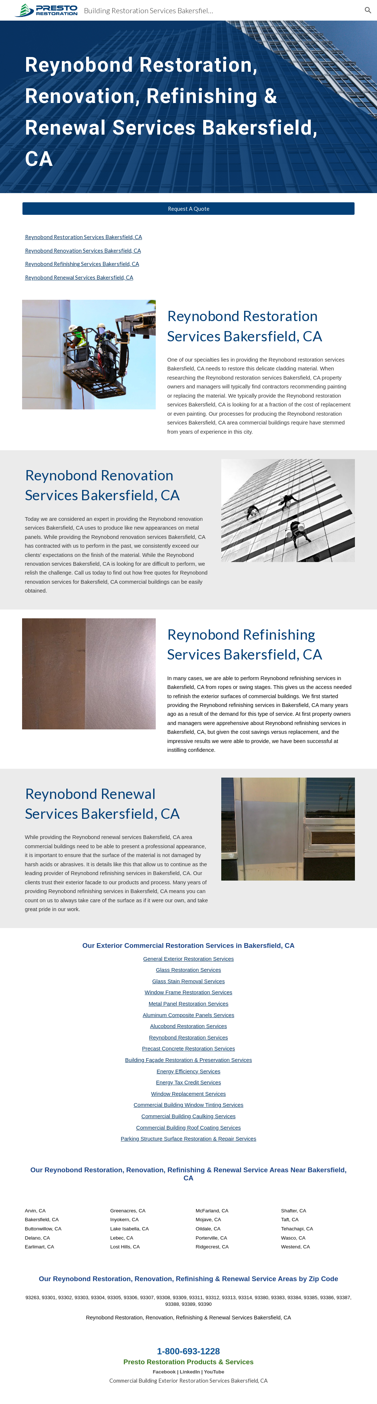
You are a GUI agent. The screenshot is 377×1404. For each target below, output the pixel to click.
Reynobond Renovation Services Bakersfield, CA (83, 251)
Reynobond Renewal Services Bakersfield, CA (79, 277)
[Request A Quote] (188, 208)
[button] (368, 10)
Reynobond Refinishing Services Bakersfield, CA (82, 264)
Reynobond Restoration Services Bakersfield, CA (83, 237)
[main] (188, 107)
